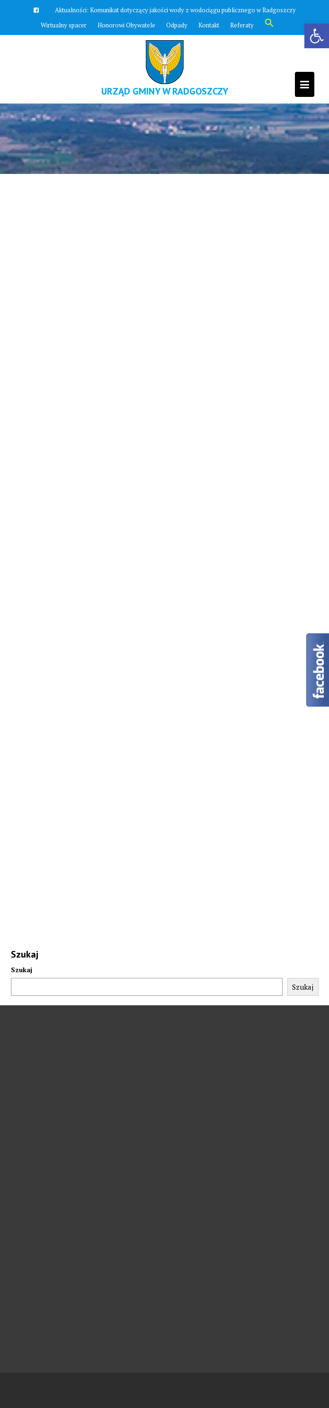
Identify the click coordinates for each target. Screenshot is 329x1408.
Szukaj (21, 969)
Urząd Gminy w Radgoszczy (164, 91)
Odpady (176, 25)
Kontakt (208, 25)
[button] (269, 25)
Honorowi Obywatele (126, 25)
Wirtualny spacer (64, 25)
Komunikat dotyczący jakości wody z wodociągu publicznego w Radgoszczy (193, 10)
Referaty (242, 25)
